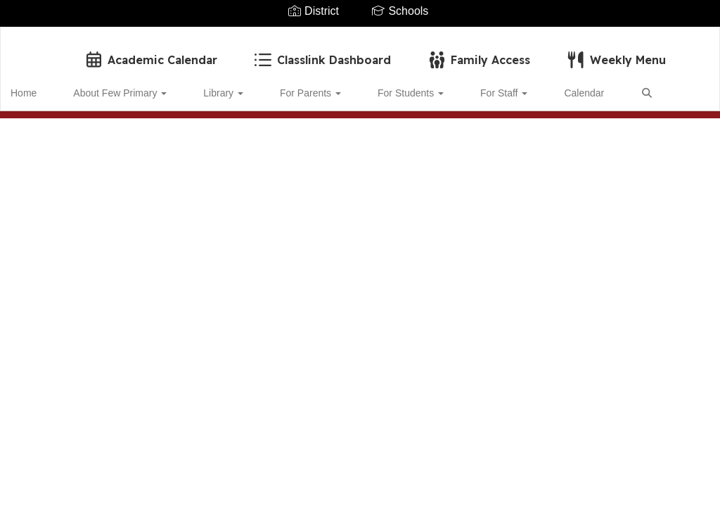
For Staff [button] (448, 86)
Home (45, 86)
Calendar (513, 86)
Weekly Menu (615, 53)
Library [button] (214, 86)
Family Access (478, 53)
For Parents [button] (285, 86)
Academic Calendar (150, 53)
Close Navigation (69, 126)
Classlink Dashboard (321, 53)
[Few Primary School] (360, 36)
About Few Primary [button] (126, 86)
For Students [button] (371, 86)
